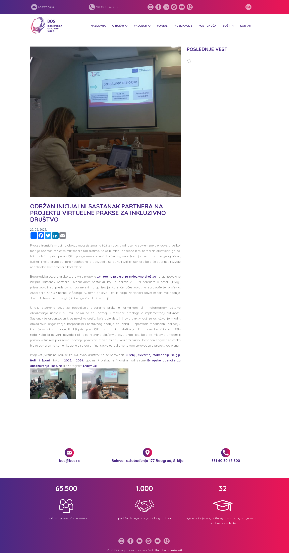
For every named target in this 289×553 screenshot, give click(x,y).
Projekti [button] (140, 25)
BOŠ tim (228, 25)
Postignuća (207, 25)
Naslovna (98, 25)
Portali (162, 25)
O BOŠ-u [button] (118, 25)
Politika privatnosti (168, 550)
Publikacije (183, 25)
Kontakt (246, 25)
